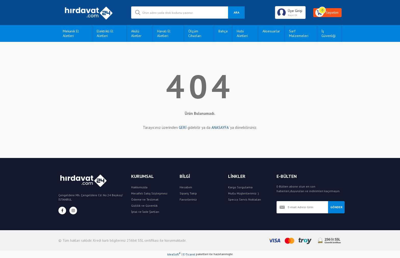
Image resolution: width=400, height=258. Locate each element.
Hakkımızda (139, 187)
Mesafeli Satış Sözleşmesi (149, 193)
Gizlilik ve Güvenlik (144, 205)
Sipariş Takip (188, 193)
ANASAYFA (220, 127)
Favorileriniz (188, 199)
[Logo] (91, 12)
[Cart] (327, 12)
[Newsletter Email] (302, 207)
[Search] (188, 12)
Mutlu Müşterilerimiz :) (243, 193)
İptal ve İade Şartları (145, 212)
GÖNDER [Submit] (336, 207)
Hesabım (186, 187)
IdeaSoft (174, 254)
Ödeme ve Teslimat (144, 199)
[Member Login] (290, 12)
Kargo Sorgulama (240, 187)
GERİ (182, 127)
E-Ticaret (189, 254)
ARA (236, 12)
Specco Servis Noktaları (244, 199)
